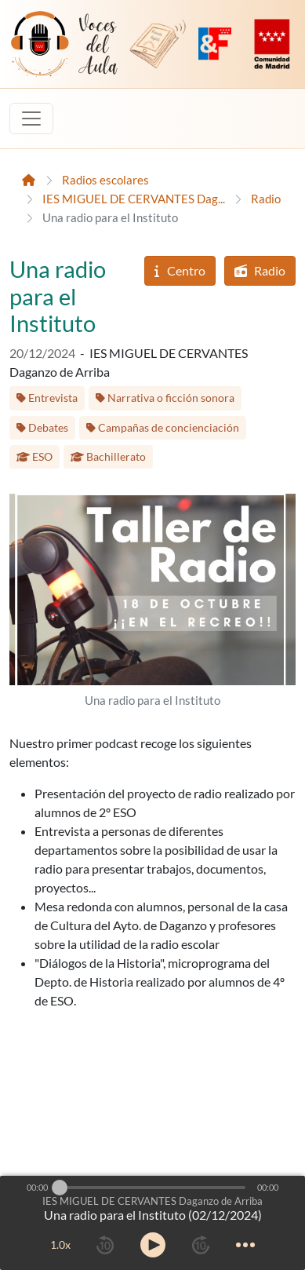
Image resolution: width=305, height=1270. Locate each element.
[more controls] (245, 1245)
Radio (266, 199)
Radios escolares (105, 180)
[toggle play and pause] (153, 1244)
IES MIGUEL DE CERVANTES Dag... (133, 199)
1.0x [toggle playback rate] (60, 1244)
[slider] (59, 1187)
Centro (179, 270)
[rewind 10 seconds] (105, 1245)
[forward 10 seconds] (200, 1245)
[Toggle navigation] (31, 118)
